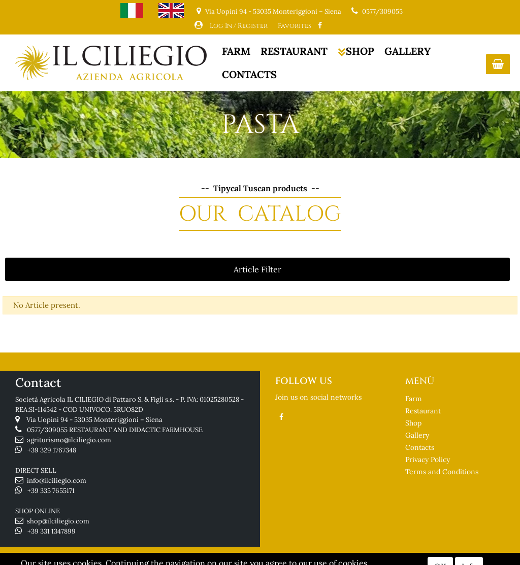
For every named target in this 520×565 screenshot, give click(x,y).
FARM (236, 51)
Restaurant (423, 410)
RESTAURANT (294, 51)
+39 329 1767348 (51, 450)
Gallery (417, 435)
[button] (498, 64)
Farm (413, 398)
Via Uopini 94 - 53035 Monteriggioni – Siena (94, 419)
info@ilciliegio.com (56, 480)
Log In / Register (239, 25)
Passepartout (299, 558)
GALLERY (407, 51)
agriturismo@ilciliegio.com (69, 440)
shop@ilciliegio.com (58, 521)
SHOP (356, 51)
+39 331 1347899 (51, 531)
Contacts (419, 447)
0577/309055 (382, 11)
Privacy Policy (427, 459)
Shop (413, 423)
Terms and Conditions (441, 471)
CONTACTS (249, 74)
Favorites (294, 25)
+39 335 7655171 (51, 490)
